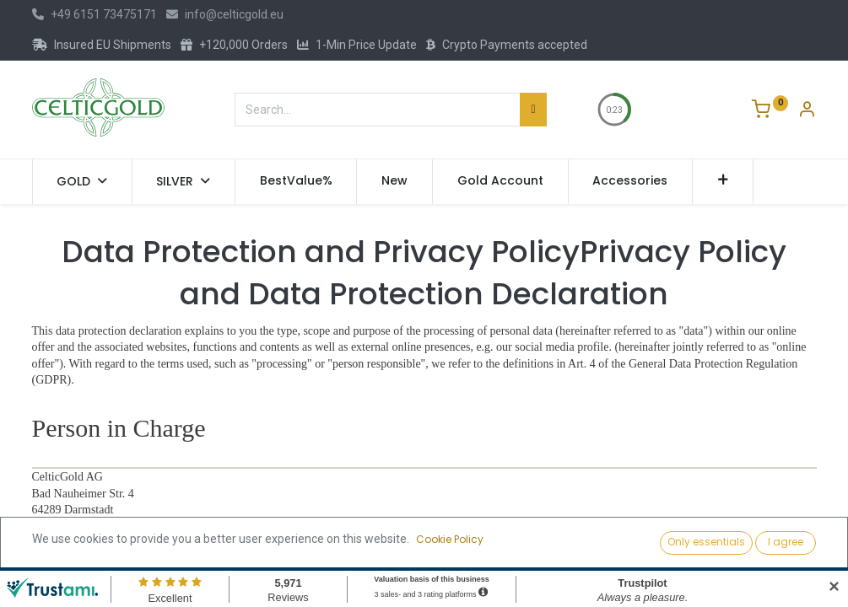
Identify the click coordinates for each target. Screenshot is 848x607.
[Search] (533, 109)
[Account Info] (806, 111)
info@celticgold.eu (225, 14)
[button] (723, 181)
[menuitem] (296, 181)
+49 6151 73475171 (94, 14)
